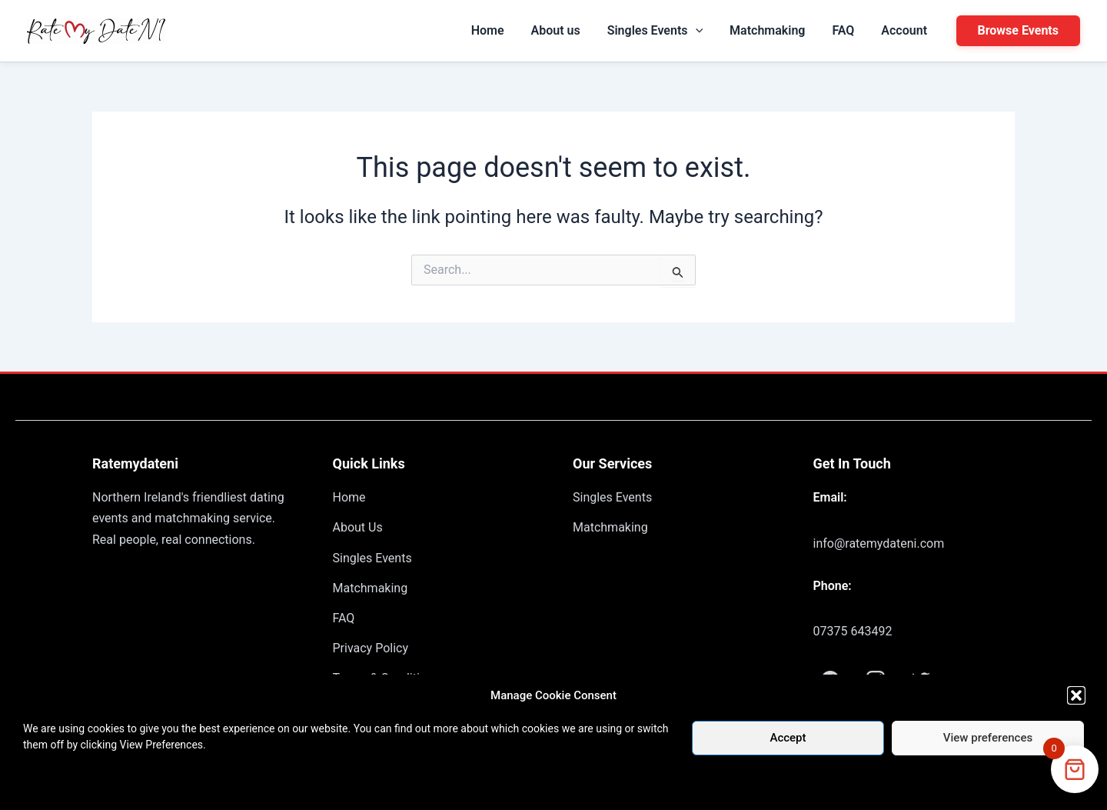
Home (550, 30)
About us (607, 30)
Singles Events (695, 31)
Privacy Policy (371, 648)
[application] (735, 31)
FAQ (860, 30)
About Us (358, 527)
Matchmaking (795, 30)
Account (910, 30)
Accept (788, 738)
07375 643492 (853, 631)
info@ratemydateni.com (879, 543)
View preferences (987, 738)
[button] (1076, 695)
